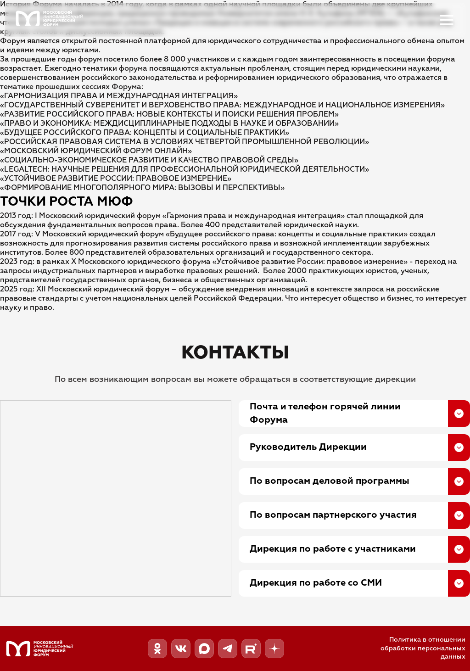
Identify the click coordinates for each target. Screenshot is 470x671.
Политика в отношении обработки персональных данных (422, 648)
